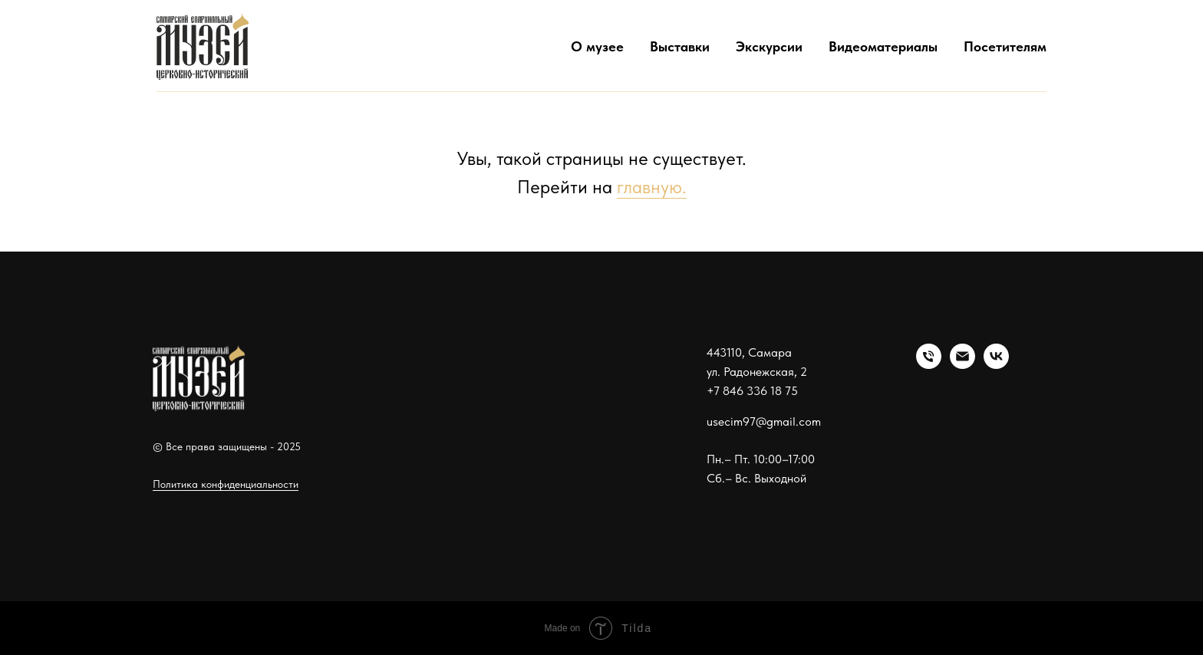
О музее (597, 46)
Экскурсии (769, 46)
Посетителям (1005, 46)
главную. (652, 187)
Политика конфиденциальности (225, 484)
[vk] (996, 364)
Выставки (680, 46)
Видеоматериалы (883, 46)
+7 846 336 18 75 (752, 390)
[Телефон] (928, 364)
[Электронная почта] (962, 364)
